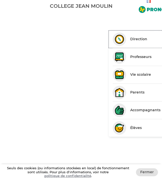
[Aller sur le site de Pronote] (149, 8)
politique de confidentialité (67, 176)
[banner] (81, 6)
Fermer (147, 172)
